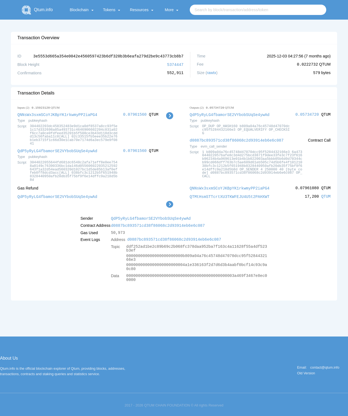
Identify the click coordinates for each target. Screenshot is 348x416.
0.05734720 (307, 114)
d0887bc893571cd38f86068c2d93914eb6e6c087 (237, 139)
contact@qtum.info (324, 365)
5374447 (175, 64)
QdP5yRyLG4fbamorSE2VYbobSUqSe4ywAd (57, 149)
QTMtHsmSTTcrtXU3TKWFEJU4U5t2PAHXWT (230, 195)
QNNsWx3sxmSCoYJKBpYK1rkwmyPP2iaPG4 (57, 114)
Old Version (306, 371)
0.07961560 (135, 114)
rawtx (211, 72)
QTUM (326, 195)
